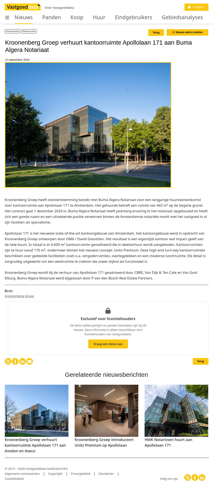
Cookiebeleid (14, 478)
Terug (156, 32)
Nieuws (21, 17)
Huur (86, 17)
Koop (67, 17)
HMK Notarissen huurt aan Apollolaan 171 (168, 442)
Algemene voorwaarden (22, 473)
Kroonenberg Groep (19, 296)
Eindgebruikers (115, 17)
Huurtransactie (12, 31)
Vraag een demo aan (108, 344)
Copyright (55, 473)
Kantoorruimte (29, 31)
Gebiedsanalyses (155, 17)
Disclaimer (106, 473)
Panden (45, 17)
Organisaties (192, 17)
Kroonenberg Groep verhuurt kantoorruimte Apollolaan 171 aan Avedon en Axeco (35, 445)
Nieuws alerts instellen (187, 32)
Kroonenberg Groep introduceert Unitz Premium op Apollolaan (104, 442)
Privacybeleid (80, 473)
